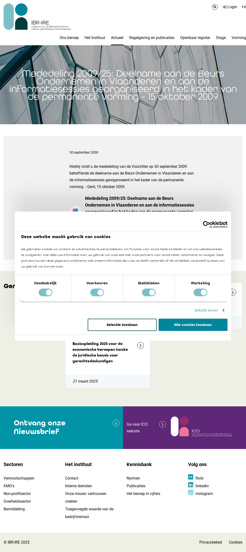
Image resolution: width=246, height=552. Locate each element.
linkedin (202, 486)
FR (244, 7)
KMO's (9, 486)
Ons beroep (69, 37)
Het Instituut (95, 37)
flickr (200, 478)
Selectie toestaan (122, 325)
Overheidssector (17, 501)
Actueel (117, 37)
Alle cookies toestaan (193, 325)
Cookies (235, 542)
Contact (71, 478)
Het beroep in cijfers (143, 493)
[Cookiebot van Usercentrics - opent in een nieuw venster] (206, 224)
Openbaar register (195, 37)
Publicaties (136, 486)
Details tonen (206, 310)
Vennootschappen (19, 478)
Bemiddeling (14, 509)
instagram (204, 493)
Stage (221, 37)
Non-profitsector (17, 493)
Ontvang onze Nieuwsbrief (40, 427)
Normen (133, 478)
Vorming (239, 37)
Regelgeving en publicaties (151, 37)
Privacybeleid (210, 542)
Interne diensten (78, 486)
